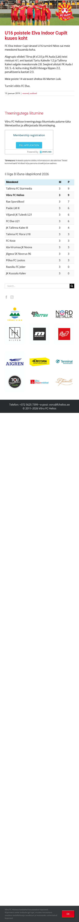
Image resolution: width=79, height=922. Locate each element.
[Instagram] (12, 297)
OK (68, 913)
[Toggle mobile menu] (6, 5)
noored (26, 93)
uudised (33, 93)
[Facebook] (6, 297)
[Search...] (37, 286)
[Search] (72, 286)
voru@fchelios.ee (59, 404)
